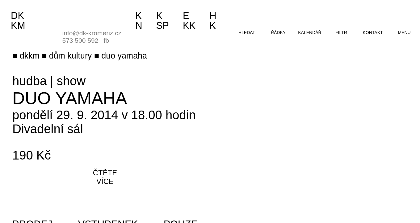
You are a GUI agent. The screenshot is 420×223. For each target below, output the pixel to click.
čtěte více (105, 177)
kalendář (309, 32)
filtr (341, 32)
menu (404, 32)
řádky (278, 32)
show (71, 81)
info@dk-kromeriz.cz (92, 33)
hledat (246, 32)
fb (106, 40)
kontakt (373, 32)
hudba (29, 81)
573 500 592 (80, 40)
